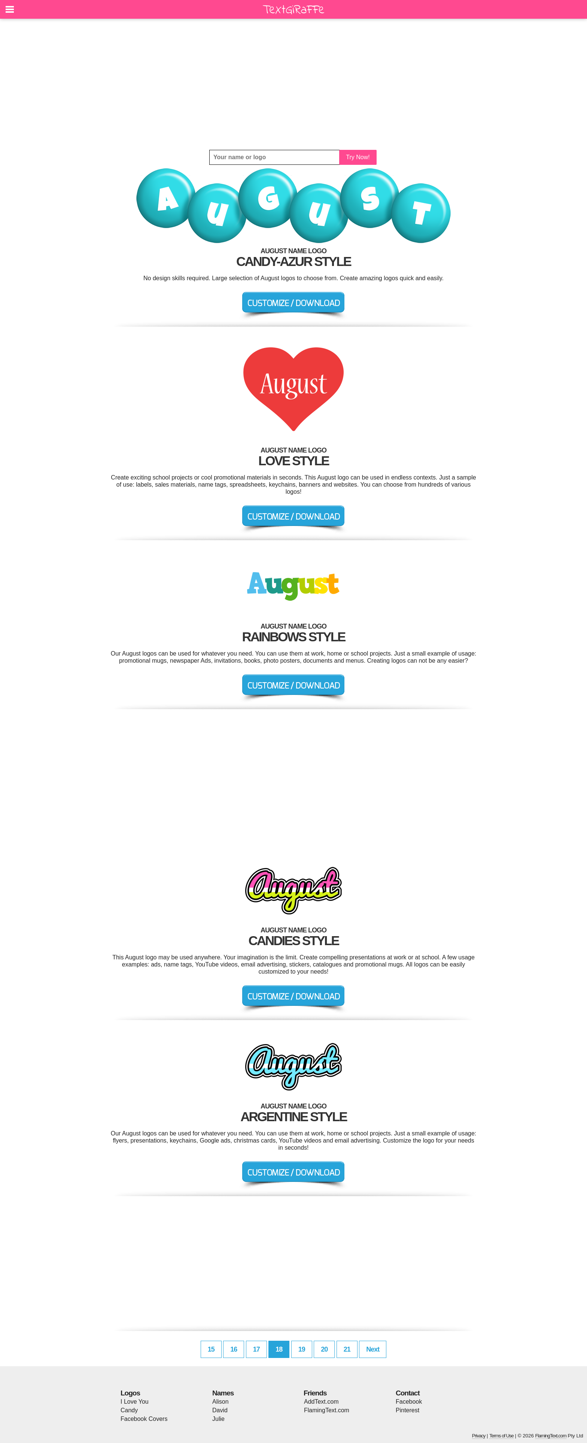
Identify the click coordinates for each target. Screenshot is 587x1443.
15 (211, 1349)
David (220, 1410)
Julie (218, 1419)
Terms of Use (501, 1436)
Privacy (479, 1436)
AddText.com (321, 1401)
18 (279, 1349)
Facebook (409, 1401)
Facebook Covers (144, 1419)
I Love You (135, 1401)
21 (347, 1349)
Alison (220, 1401)
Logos (130, 1393)
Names (223, 1393)
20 (324, 1349)
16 (233, 1349)
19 (301, 1349)
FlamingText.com (326, 1410)
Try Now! (357, 157)
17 (256, 1349)
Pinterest (407, 1410)
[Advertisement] (293, 84)
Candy (129, 1410)
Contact (408, 1393)
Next (372, 1349)
